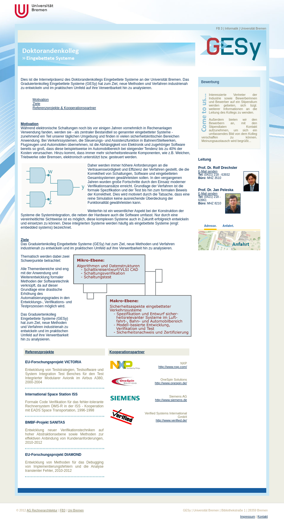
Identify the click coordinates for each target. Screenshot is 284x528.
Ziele (36, 104)
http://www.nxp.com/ (172, 367)
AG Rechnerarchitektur (42, 510)
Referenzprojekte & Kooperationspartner (64, 108)
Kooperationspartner (127, 352)
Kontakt (262, 516)
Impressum (247, 516)
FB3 (62, 510)
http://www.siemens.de (171, 400)
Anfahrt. (228, 225)
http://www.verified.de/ (171, 420)
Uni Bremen (76, 510)
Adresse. (210, 225)
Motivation (41, 100)
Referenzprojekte (39, 352)
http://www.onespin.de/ (171, 383)
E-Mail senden (207, 171)
